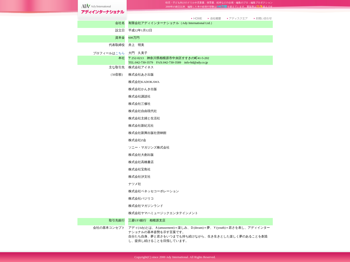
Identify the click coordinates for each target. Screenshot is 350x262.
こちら (120, 53)
